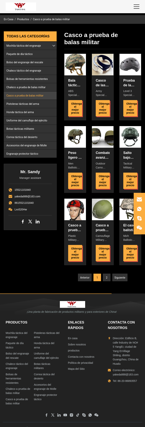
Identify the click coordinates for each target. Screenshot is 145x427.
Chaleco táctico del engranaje (23, 70)
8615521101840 (24, 202)
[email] (139, 199)
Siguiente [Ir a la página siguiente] (119, 277)
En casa (73, 338)
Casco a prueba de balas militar (24, 95)
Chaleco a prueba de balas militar (26, 87)
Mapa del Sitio (76, 368)
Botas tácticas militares (20, 128)
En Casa (8, 19)
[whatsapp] (139, 209)
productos (73, 350)
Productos (23, 19)
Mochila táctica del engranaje (23, 45)
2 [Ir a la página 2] (106, 277)
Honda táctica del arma (20, 112)
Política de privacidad (80, 362)
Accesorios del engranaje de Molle (26, 145)
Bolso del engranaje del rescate (24, 62)
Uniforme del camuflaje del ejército (26, 120)
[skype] (139, 218)
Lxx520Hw (21, 209)
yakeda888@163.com (27, 196)
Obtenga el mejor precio (76, 108)
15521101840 (23, 189)
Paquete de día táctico (19, 54)
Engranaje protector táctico (22, 153)
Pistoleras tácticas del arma (22, 103)
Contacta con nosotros (81, 356)
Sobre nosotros (77, 344)
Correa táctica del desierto (21, 137)
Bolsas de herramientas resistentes (27, 78)
